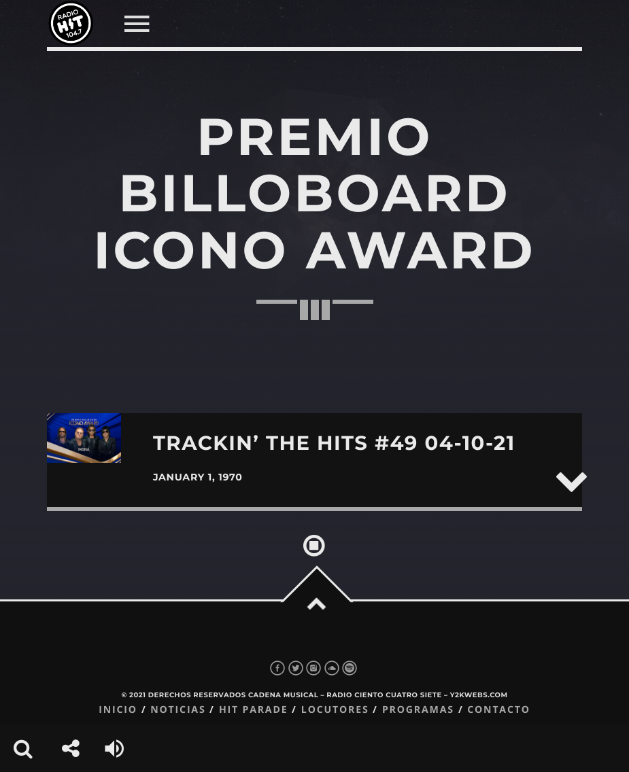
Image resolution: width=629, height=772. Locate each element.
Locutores (335, 709)
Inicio (118, 709)
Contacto (498, 709)
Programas (418, 709)
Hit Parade (253, 709)
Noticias (177, 709)
